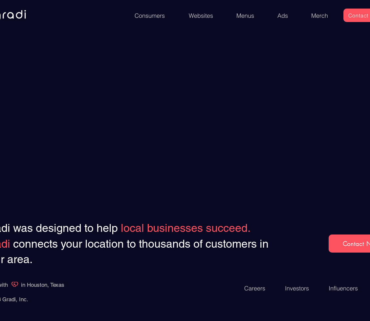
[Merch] (320, 16)
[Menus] (245, 16)
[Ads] (283, 16)
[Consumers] (150, 16)
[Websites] (201, 16)
